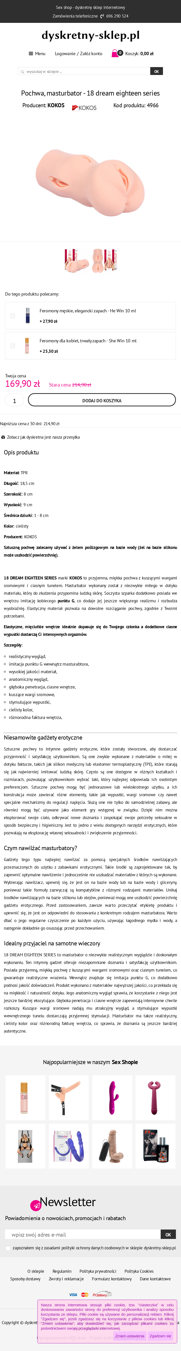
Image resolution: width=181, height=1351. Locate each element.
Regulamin (62, 1271)
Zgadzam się (160, 1336)
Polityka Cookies (139, 1271)
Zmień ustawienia (129, 1336)
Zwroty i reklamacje (66, 1279)
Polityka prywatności (98, 1271)
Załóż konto (91, 53)
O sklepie (35, 1271)
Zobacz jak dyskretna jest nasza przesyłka (43, 437)
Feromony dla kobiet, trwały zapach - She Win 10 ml (88, 341)
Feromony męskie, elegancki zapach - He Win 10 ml (88, 311)
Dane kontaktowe (155, 1279)
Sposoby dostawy (25, 1279)
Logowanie (65, 53)
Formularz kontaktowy (111, 1279)
